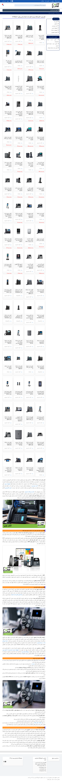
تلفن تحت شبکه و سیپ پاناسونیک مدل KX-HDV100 (7, 316)
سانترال (57, 24)
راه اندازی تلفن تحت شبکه (16, 595)
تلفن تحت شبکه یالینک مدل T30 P (40, 113)
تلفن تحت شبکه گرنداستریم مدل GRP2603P (8, 418)
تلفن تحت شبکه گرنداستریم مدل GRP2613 (18, 367)
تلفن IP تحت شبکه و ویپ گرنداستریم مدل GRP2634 (30, 266)
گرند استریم (17, 41)
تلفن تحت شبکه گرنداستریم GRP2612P (18, 37)
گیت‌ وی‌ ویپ (35, 486)
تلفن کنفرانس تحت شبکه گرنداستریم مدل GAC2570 (8, 470)
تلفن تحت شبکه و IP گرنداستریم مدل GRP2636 (40, 444)
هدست (32, 664)
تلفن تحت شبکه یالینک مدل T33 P (29, 367)
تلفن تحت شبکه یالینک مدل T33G (29, 36)
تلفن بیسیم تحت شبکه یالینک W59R (40, 189)
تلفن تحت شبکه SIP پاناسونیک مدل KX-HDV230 (40, 316)
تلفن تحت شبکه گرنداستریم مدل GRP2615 (18, 215)
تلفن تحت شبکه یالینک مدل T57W (29, 138)
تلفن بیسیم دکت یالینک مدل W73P (18, 189)
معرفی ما (52, 1)
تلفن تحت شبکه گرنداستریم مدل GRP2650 (29, 469)
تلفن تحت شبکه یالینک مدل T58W (8, 367)
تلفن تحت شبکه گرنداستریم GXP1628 (29, 62)
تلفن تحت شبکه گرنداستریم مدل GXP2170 (8, 342)
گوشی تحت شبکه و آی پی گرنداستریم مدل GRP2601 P (29, 292)
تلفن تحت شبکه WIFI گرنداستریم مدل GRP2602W (29, 418)
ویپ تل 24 (57, 1)
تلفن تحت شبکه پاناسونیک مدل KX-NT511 (40, 367)
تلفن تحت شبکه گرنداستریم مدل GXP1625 (8, 113)
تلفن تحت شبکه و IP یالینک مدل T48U (18, 138)
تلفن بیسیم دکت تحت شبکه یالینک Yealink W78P (7, 164)
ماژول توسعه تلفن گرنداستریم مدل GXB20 (18, 240)
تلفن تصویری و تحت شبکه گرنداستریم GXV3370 (30, 215)
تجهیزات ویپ (7, 484)
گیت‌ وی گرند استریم (29, 492)
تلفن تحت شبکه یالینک (53, 48)
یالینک (40, 42)
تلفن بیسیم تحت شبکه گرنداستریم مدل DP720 (7, 291)
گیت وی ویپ (55, 26)
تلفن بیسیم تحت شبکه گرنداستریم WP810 (29, 393)
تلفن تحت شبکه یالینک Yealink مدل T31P (8, 87)
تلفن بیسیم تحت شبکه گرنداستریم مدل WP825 (18, 393)
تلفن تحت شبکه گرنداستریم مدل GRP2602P (29, 113)
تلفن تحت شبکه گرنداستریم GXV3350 (40, 342)
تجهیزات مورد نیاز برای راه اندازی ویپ (11, 650)
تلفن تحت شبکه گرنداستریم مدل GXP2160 (40, 291)
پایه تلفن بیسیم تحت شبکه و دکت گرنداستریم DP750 (29, 317)
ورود (8, 1)
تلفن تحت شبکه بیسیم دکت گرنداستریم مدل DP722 (18, 342)
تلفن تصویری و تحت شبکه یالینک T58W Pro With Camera (40, 470)
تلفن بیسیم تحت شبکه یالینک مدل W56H (7, 265)
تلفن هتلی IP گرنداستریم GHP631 (8, 62)
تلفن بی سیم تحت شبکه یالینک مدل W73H (41, 37)
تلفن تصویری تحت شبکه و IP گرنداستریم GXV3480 (19, 419)
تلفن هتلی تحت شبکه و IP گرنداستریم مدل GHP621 (19, 114)
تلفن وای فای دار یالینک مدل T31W (18, 61)
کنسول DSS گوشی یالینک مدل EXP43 (18, 265)
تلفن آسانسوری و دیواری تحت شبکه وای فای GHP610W (18, 88)
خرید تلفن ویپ (8, 488)
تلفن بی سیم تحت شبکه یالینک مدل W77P (30, 164)
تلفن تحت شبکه (51, 13)
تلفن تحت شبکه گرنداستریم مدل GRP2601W (29, 444)
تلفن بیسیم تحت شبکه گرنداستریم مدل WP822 (7, 393)
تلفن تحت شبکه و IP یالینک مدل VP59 (40, 87)
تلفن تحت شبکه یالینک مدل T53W (40, 215)
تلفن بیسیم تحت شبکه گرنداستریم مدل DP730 (40, 418)
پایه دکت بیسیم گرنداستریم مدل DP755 (19, 444)
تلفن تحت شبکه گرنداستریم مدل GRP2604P (8, 37)
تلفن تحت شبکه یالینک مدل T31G (40, 61)
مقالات (42, 1)
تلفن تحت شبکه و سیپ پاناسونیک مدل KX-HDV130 (18, 291)
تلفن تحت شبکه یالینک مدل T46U (7, 137)
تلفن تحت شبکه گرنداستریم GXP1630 (18, 469)
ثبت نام (4, 1)
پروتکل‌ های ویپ (25, 652)
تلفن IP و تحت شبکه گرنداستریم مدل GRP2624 (40, 265)
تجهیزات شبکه (55, 30)
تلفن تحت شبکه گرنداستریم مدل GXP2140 (8, 240)
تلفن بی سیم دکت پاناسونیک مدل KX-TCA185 (18, 316)
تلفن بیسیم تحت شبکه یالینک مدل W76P (18, 164)
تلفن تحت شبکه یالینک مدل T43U (40, 239)
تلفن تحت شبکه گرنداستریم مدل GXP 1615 (40, 138)
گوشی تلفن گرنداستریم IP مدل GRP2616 (30, 189)
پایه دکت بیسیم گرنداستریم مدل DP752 (29, 342)
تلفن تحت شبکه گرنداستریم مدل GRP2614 (8, 189)
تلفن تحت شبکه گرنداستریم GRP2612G (8, 444)
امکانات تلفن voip (38, 723)
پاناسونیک (18, 295)
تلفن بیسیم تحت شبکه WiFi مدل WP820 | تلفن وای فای (7, 215)
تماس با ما (47, 1)
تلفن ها (56, 22)
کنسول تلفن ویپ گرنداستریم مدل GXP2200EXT (40, 393)
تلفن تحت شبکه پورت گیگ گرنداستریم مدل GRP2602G (29, 88)
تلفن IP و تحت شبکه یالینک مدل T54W (40, 164)
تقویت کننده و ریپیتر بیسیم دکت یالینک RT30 (29, 240)
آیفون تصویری (55, 32)
